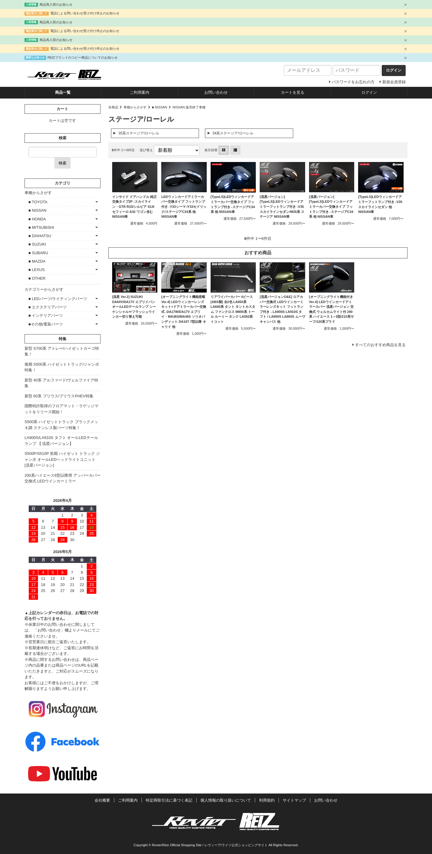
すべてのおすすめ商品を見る (380, 345)
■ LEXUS (36, 269)
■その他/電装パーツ (45, 324)
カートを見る (292, 92)
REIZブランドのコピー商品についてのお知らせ (83, 57)
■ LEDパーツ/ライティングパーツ (57, 298)
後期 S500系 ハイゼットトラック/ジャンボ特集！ (62, 367)
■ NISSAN (159, 107)
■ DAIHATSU (39, 236)
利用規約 (267, 800)
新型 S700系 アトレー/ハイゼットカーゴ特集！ (62, 351)
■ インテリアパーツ (45, 315)
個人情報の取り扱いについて (225, 800)
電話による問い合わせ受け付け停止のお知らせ (84, 13)
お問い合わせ (216, 92)
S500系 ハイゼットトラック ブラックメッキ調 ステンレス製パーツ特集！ (61, 425)
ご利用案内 (139, 92)
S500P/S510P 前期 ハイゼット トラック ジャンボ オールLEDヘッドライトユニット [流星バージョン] (62, 459)
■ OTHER (36, 278)
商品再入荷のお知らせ (55, 4)
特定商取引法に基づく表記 (169, 800)
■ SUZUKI (37, 244)
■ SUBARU (38, 253)
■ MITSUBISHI (41, 227)
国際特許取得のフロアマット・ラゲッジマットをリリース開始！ (61, 409)
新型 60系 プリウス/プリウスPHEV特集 (59, 396)
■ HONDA (37, 219)
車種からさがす (135, 107)
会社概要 (102, 800)
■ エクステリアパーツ (47, 307)
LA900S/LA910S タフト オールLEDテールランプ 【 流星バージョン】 (61, 440)
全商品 (113, 107)
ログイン (369, 92)
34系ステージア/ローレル (232, 133)
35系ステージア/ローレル (138, 133)
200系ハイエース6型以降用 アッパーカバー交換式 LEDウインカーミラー (63, 478)
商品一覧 (63, 92)
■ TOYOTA (37, 202)
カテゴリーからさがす (44, 289)
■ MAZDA (36, 261)
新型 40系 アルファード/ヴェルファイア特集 (61, 383)
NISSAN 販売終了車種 (189, 107)
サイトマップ (294, 800)
